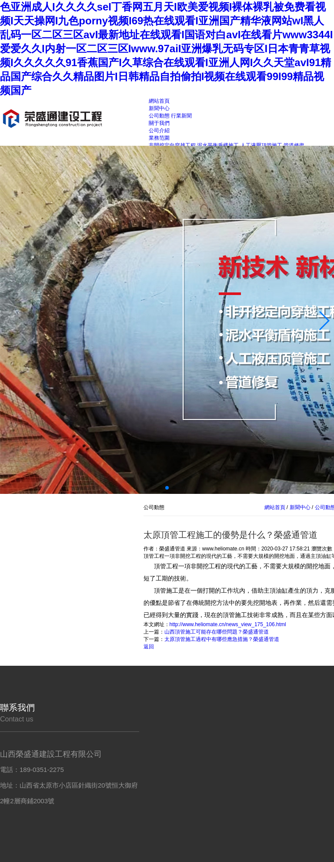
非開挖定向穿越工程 (172, 145)
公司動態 (159, 116)
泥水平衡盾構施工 (218, 145)
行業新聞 (181, 116)
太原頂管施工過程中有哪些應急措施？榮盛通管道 (221, 639)
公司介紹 (159, 130)
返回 (149, 647)
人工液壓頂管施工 (261, 145)
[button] (324, 320)
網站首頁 (274, 507)
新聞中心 (300, 507)
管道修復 (294, 145)
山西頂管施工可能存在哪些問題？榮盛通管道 (216, 632)
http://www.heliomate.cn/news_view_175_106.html (228, 624)
